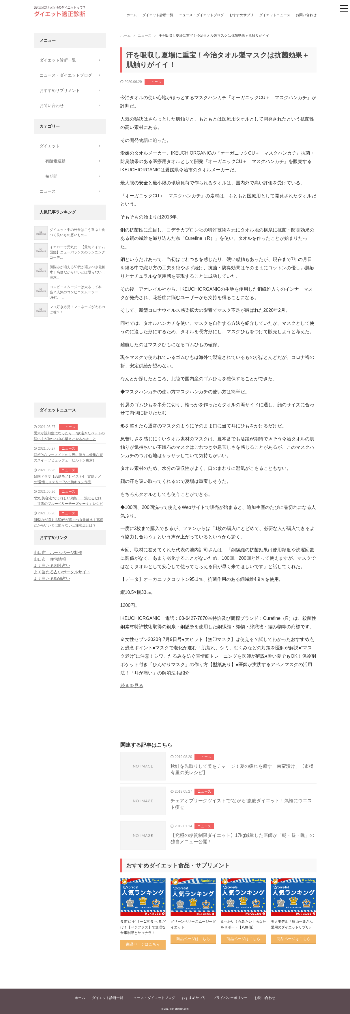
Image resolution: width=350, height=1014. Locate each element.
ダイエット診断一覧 (157, 15)
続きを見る (131, 685)
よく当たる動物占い (52, 578)
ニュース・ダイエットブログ (201, 15)
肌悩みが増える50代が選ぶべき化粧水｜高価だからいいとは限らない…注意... (77, 272)
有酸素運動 (55, 161)
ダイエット (50, 146)
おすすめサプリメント (60, 90)
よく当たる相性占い (52, 565)
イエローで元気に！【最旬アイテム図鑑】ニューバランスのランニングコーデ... (77, 252)
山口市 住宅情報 (50, 559)
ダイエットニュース (274, 15)
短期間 (51, 176)
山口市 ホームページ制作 (58, 552)
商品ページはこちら (143, 944)
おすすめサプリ (241, 15)
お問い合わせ (306, 15)
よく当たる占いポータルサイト (62, 572)
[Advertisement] (218, 721)
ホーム (131, 15)
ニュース (154, 82)
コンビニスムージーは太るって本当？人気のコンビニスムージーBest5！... (76, 292)
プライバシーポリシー (230, 998)
